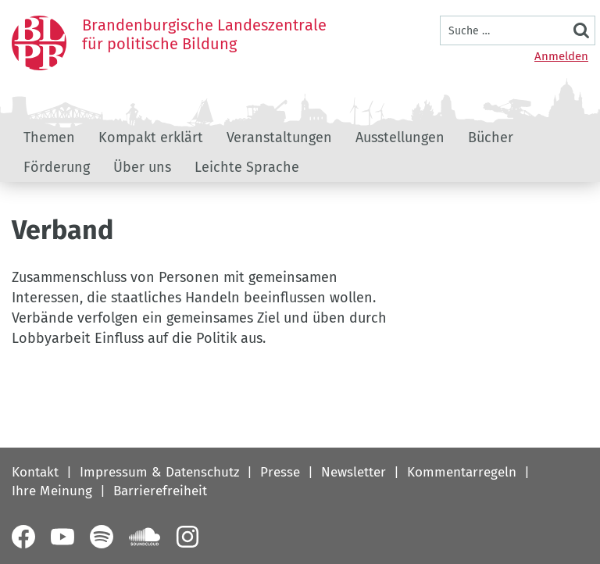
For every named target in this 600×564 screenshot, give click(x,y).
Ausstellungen (400, 137)
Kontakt (35, 472)
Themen (49, 137)
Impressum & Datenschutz (159, 472)
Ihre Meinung (52, 491)
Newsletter (353, 472)
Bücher (490, 137)
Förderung (56, 167)
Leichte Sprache (247, 167)
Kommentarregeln (461, 472)
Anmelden (561, 56)
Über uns (142, 167)
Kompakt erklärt (150, 137)
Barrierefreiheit (160, 491)
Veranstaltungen (279, 137)
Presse (280, 472)
